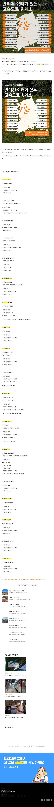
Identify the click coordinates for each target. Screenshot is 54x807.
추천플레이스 (37, 4)
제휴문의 (44, 4)
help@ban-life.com (4, 794)
